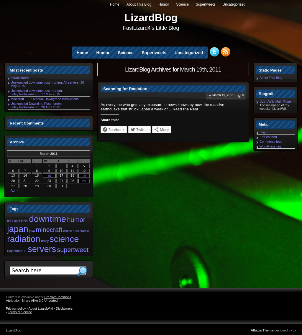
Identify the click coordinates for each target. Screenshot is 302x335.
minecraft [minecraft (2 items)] (49, 229)
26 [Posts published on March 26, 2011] (84, 181)
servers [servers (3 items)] (42, 249)
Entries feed (268, 137)
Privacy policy (16, 308)
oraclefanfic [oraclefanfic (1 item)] (81, 231)
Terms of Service (20, 312)
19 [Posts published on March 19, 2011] (84, 176)
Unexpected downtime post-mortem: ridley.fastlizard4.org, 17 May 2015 (37, 92)
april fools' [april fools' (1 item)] (21, 221)
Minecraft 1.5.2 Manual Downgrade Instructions (45, 99)
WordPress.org (270, 146)
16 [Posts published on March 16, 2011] (49, 176)
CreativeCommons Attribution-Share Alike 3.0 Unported (38, 298)
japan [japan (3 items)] (17, 229)
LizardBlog (151, 17)
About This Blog (139, 4)
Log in (264, 132)
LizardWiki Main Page (275, 101)
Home (114, 4)
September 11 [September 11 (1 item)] (17, 251)
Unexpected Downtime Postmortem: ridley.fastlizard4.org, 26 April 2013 (37, 105)
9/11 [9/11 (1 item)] (10, 221)
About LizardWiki (41, 308)
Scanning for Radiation (125, 89)
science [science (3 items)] (64, 239)
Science (182, 4)
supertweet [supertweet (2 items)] (72, 249)
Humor (163, 4)
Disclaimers (64, 308)
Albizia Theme (262, 330)
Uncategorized (234, 4)
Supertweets (206, 4)
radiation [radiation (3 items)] (23, 239)
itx (294, 330)
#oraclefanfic (20, 77)
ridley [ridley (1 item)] (45, 241)
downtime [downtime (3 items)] (47, 219)
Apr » (14, 190)
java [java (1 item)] (32, 231)
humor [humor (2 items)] (76, 219)
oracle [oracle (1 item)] (67, 231)
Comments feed (271, 141)
